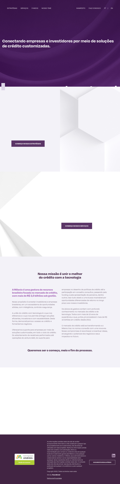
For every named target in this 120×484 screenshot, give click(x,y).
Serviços (24, 8)
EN (112, 8)
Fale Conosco (95, 8)
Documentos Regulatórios (102, 462)
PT (105, 8)
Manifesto (80, 8)
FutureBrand (56, 475)
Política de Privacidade (54, 478)
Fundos (35, 8)
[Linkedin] (113, 457)
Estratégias (12, 8)
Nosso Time (46, 8)
